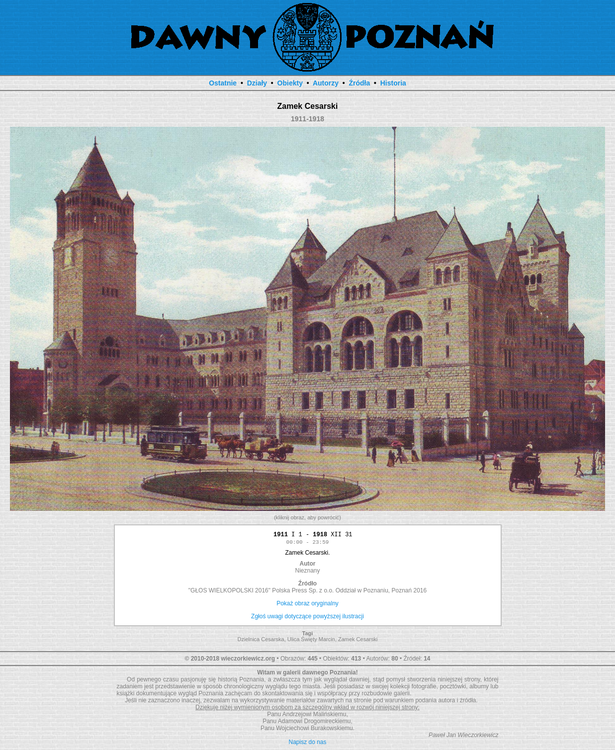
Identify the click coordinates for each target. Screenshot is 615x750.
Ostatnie (223, 83)
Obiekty (290, 83)
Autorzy (326, 83)
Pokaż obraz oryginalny (307, 604)
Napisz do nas (307, 743)
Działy (257, 83)
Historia (393, 83)
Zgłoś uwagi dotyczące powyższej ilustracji (307, 617)
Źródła (359, 83)
